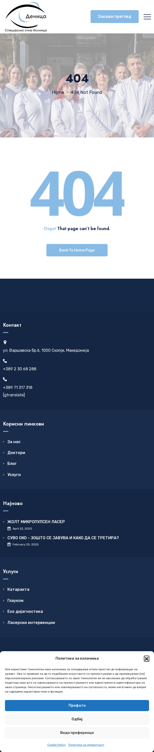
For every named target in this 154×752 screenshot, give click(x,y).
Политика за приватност (86, 745)
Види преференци (77, 732)
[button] (146, 658)
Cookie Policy (56, 745)
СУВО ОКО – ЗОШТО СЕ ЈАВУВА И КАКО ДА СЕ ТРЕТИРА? (63, 538)
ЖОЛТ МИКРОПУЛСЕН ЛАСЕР (36, 521)
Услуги (14, 474)
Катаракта (18, 589)
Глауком (15, 600)
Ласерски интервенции (31, 622)
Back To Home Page (77, 250)
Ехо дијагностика (25, 611)
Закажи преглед (114, 16)
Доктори (16, 452)
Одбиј (77, 719)
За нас (13, 441)
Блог (12, 463)
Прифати (77, 705)
